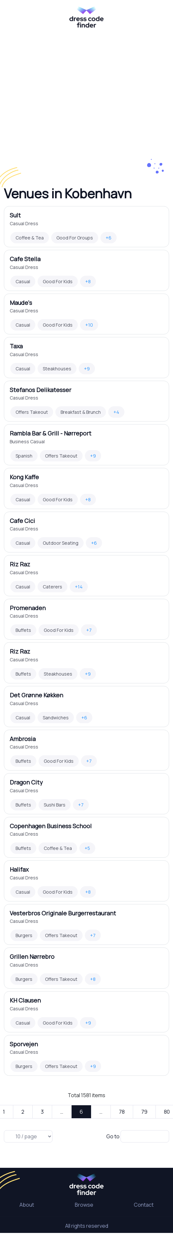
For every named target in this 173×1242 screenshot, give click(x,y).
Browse (84, 1204)
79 (144, 1111)
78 (122, 1111)
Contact (144, 1204)
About (26, 1204)
